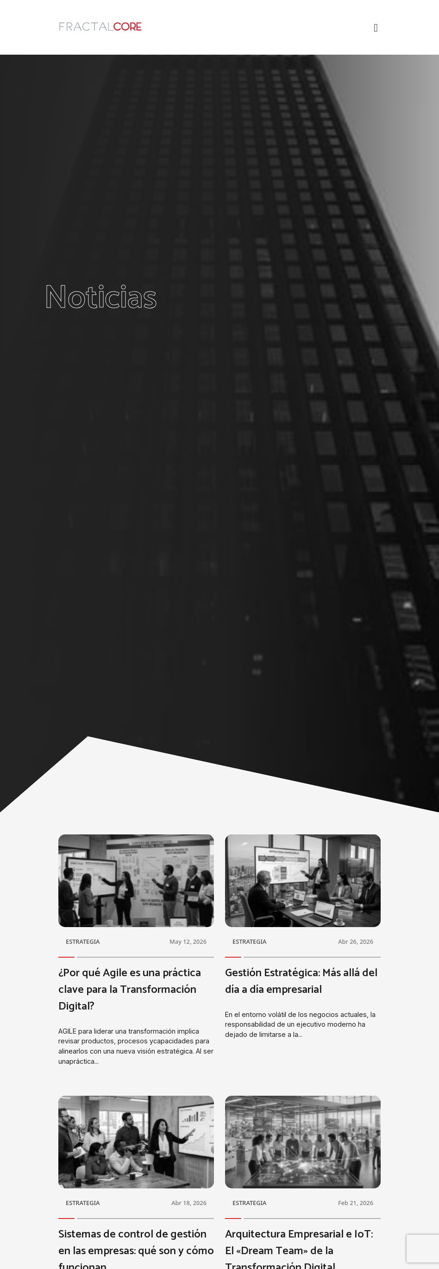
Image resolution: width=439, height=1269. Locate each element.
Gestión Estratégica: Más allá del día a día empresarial (301, 981)
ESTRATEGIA (83, 941)
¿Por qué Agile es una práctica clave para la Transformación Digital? (129, 990)
